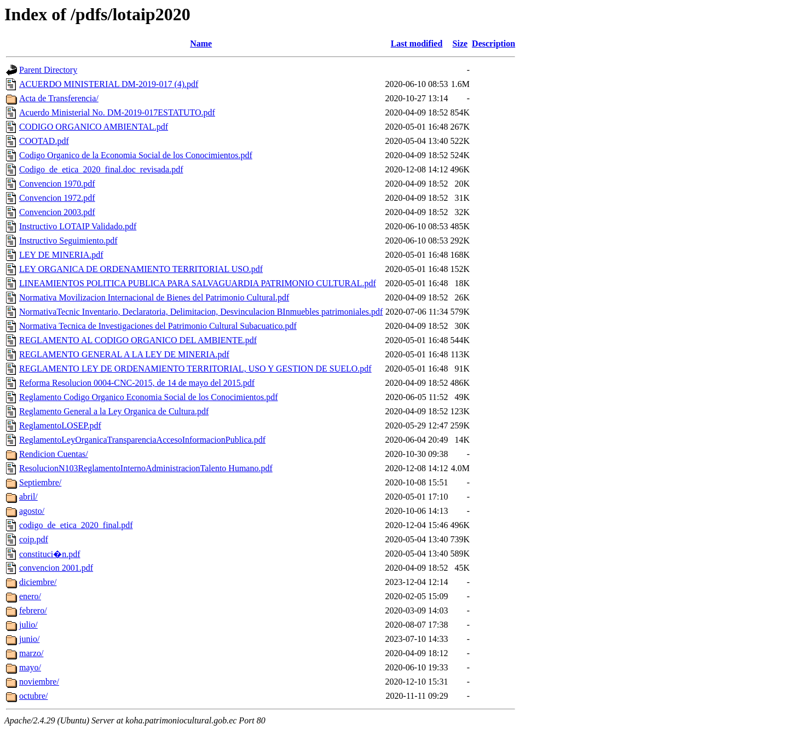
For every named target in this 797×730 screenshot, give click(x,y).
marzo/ (31, 653)
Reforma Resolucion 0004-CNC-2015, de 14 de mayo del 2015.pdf (137, 382)
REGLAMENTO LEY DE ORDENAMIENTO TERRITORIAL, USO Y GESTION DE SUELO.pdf (195, 368)
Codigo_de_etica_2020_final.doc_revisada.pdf (101, 169)
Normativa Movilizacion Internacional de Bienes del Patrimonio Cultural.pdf (154, 297)
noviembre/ (39, 681)
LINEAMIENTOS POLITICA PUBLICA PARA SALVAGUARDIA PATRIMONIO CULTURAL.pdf (197, 283)
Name (201, 43)
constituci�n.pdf (49, 554)
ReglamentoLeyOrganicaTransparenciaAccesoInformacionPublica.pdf (142, 439)
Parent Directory (48, 69)
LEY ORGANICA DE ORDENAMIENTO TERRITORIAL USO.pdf (141, 269)
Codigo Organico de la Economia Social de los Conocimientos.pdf (135, 155)
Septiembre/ (40, 482)
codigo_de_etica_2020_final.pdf (76, 525)
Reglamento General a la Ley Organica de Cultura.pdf (114, 411)
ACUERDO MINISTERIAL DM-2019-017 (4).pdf (108, 84)
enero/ (30, 596)
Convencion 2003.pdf (57, 212)
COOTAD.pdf (44, 141)
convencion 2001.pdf (56, 567)
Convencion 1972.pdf (57, 197)
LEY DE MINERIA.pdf (61, 254)
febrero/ (33, 610)
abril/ (28, 496)
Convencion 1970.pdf (57, 183)
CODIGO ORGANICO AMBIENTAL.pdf (93, 126)
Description (493, 43)
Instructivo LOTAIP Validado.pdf (77, 226)
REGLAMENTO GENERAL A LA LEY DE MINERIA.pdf (124, 354)
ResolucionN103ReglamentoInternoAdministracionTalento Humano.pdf (146, 468)
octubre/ (33, 695)
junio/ (29, 639)
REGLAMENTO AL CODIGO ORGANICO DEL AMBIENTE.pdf (138, 340)
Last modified (417, 43)
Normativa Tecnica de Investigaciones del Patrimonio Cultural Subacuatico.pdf (158, 326)
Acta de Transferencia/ (59, 98)
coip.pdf (33, 539)
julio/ (28, 624)
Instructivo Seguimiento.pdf (68, 240)
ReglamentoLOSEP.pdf (60, 425)
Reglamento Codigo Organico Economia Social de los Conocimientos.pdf (148, 397)
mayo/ (30, 667)
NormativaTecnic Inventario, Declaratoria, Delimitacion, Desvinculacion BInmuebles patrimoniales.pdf (201, 311)
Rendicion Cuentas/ (53, 454)
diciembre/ (37, 582)
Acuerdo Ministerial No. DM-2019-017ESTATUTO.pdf (117, 112)
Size (460, 43)
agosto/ (31, 510)
